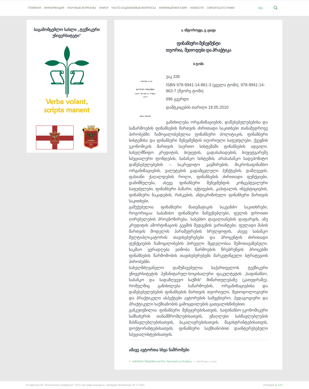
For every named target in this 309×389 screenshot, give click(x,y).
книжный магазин (173, 8)
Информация (54, 8)
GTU (280, 385)
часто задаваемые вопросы (133, 8)
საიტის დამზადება (9, 382)
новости (197, 8)
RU (260, 8)
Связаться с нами (221, 8)
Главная (34, 8)
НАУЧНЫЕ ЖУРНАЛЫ (81, 8)
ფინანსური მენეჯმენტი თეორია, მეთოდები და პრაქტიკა (174, 361)
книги (103, 8)
